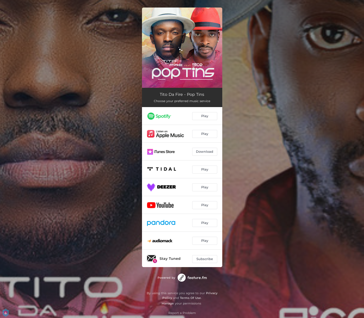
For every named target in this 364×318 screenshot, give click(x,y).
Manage (168, 303)
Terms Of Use (190, 298)
